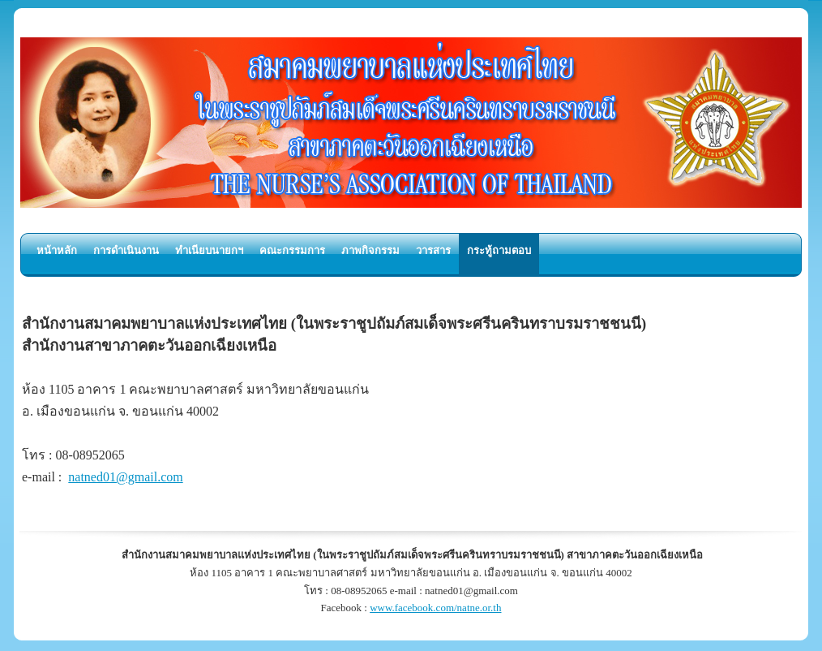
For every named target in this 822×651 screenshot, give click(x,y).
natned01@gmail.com (125, 477)
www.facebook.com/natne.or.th (435, 607)
